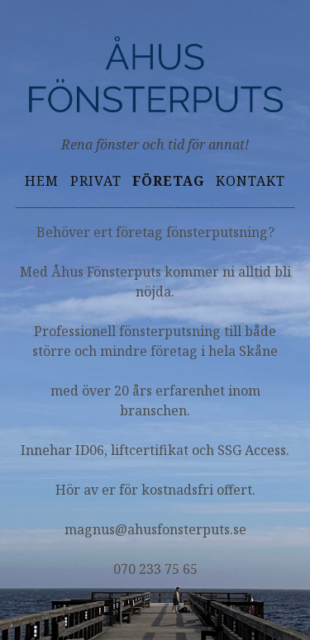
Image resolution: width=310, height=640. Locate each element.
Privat (96, 181)
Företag (168, 181)
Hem (42, 181)
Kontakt (250, 181)
